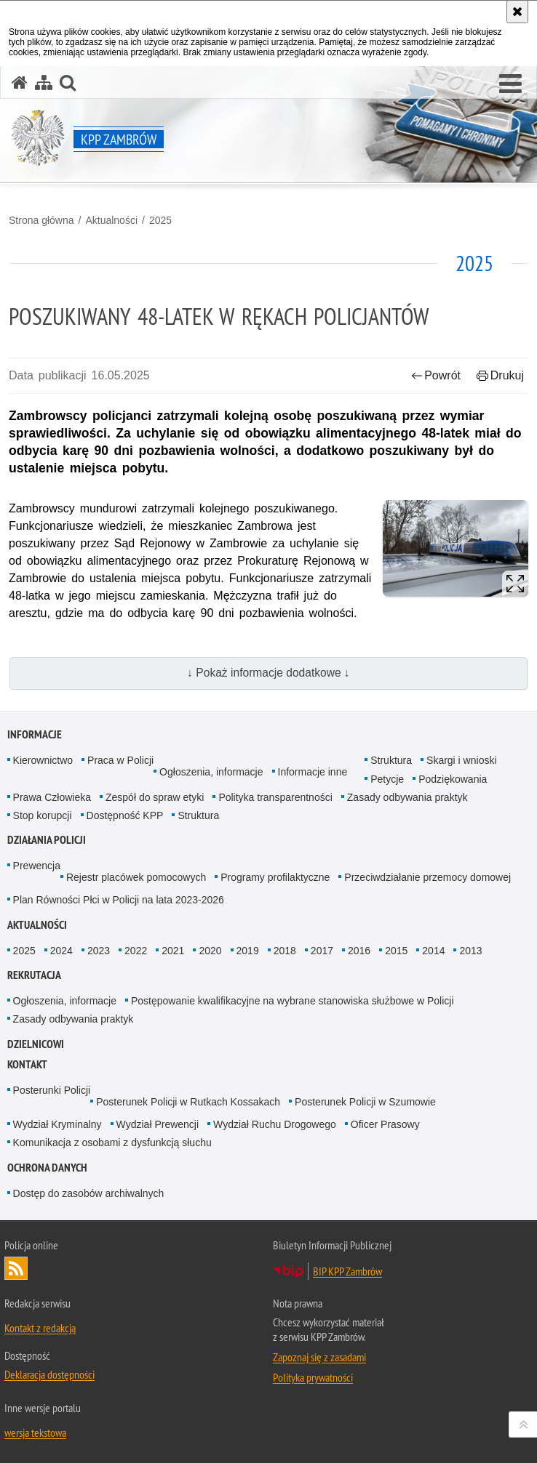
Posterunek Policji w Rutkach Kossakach (188, 1102)
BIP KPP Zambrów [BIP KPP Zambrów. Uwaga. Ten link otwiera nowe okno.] (347, 1271)
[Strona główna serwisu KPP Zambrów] (20, 82)
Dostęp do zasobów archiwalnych (88, 1193)
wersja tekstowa (35, 1432)
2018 (285, 950)
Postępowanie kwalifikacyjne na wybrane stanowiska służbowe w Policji (292, 1001)
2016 (359, 950)
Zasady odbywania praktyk (407, 797)
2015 (396, 950)
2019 (247, 950)
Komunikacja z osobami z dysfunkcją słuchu (112, 1142)
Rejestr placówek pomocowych (136, 877)
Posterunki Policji (52, 1090)
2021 (173, 950)
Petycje (387, 779)
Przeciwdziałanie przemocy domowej (427, 877)
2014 (433, 950)
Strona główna (41, 220)
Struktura (391, 760)
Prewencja (36, 865)
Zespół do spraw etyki (155, 797)
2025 (160, 220)
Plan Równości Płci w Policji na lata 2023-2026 (118, 900)
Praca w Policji (120, 760)
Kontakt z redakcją (40, 1328)
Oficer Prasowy (385, 1124)
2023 (98, 950)
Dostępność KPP (125, 815)
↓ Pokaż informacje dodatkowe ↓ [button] (268, 672)
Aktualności (111, 220)
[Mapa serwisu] (43, 82)
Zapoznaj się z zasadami (319, 1357)
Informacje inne (313, 772)
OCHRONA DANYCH (47, 1167)
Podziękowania (452, 779)
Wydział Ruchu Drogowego (274, 1124)
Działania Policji (46, 839)
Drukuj (500, 375)
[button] (510, 84)
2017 (322, 950)
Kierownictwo (43, 760)
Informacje (34, 734)
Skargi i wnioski (461, 760)
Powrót (436, 375)
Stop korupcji (42, 815)
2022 (135, 950)
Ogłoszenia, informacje (211, 772)
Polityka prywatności (313, 1377)
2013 (470, 950)
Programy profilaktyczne (275, 877)
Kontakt (27, 1064)
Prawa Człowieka (52, 797)
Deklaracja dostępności (49, 1374)
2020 (210, 950)
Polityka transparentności (275, 797)
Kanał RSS (16, 1268)
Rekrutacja (34, 975)
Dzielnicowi (35, 1044)
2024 (61, 950)
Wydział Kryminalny (57, 1124)
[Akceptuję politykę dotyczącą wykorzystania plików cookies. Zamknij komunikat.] (517, 11)
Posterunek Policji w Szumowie (365, 1102)
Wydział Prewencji (157, 1124)
